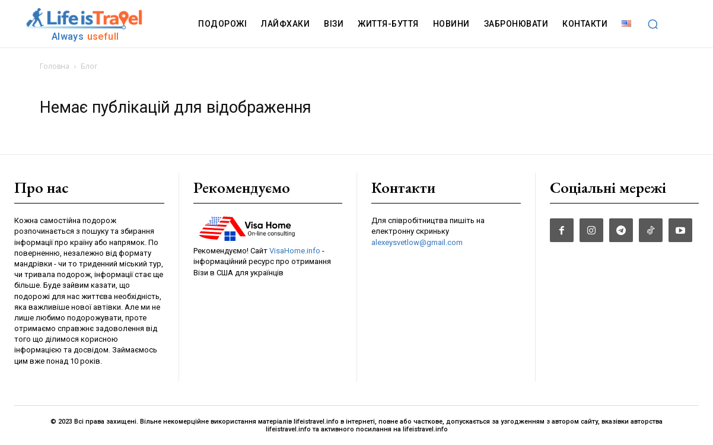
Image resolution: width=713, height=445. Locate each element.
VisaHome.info (294, 250)
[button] (652, 23)
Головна (54, 66)
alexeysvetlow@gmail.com (417, 242)
